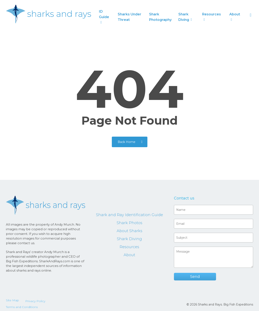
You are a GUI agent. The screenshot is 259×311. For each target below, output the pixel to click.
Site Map (12, 300)
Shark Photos (129, 223)
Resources (129, 247)
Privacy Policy (35, 301)
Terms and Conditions (22, 307)
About (129, 255)
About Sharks (129, 231)
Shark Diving (129, 239)
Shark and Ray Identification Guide (129, 215)
